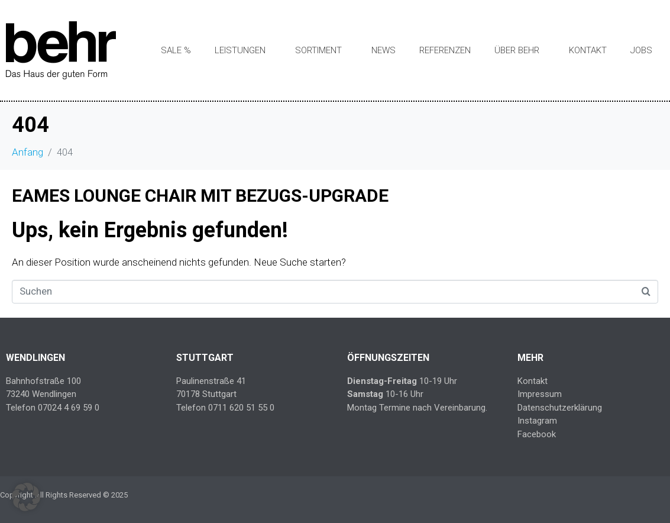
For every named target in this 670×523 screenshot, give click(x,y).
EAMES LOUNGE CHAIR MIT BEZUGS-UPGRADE (200, 195)
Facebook (536, 434)
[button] (26, 497)
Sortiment (318, 50)
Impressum (539, 394)
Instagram (537, 420)
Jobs (641, 50)
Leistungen (240, 50)
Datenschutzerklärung (559, 407)
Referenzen (445, 50)
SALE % (176, 50)
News (383, 50)
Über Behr (516, 50)
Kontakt (588, 50)
